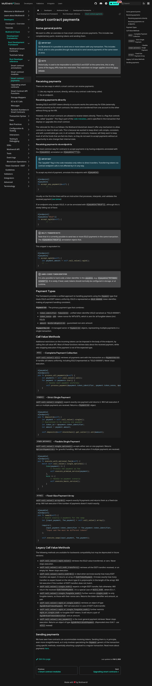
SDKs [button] (9, 145)
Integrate (50, 3)
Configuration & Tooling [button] (16, 129)
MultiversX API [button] (13, 149)
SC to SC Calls (17, 101)
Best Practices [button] (16, 124)
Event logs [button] (11, 157)
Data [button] (12, 120)
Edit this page (43, 659)
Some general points (133, 12)
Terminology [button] (9, 186)
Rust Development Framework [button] (16, 43)
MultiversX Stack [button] (12, 32)
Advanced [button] (8, 182)
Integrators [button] (9, 178)
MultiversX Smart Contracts (17, 49)
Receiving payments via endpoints (136, 22)
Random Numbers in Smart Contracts (20, 110)
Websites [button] (148, 3)
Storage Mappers (18, 97)
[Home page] (38, 10)
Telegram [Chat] (104, 3)
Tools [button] (9, 153)
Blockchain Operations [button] (16, 161)
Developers (28, 3)
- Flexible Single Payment (138, 47)
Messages (15, 105)
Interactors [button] (14, 135)
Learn (60, 3)
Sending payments (132, 62)
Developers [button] (9, 19)
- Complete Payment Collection (137, 35)
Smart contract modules (17, 73)
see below (56, 199)
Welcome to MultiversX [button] (14, 11)
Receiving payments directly (137, 18)
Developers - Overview (15, 23)
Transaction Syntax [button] (18, 116)
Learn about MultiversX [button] (14, 15)
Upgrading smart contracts (18, 85)
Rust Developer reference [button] (16, 60)
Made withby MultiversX (76, 682)
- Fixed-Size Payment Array (136, 54)
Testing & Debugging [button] (14, 140)
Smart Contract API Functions (19, 92)
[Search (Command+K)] (129, 3)
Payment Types (131, 27)
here (47, 648)
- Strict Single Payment (136, 41)
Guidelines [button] (10, 170)
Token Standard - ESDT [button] (15, 165)
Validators (40, 3)
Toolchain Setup (16, 55)
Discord (98, 3)
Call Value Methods (132, 31)
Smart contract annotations (17, 66)
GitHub (93, 3)
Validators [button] (8, 174)
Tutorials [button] (9, 28)
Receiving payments (133, 15)
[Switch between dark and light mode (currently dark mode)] (144, 3)
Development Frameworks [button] (13, 37)
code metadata (80, 119)
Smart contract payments (17, 79)
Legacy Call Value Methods (135, 59)
